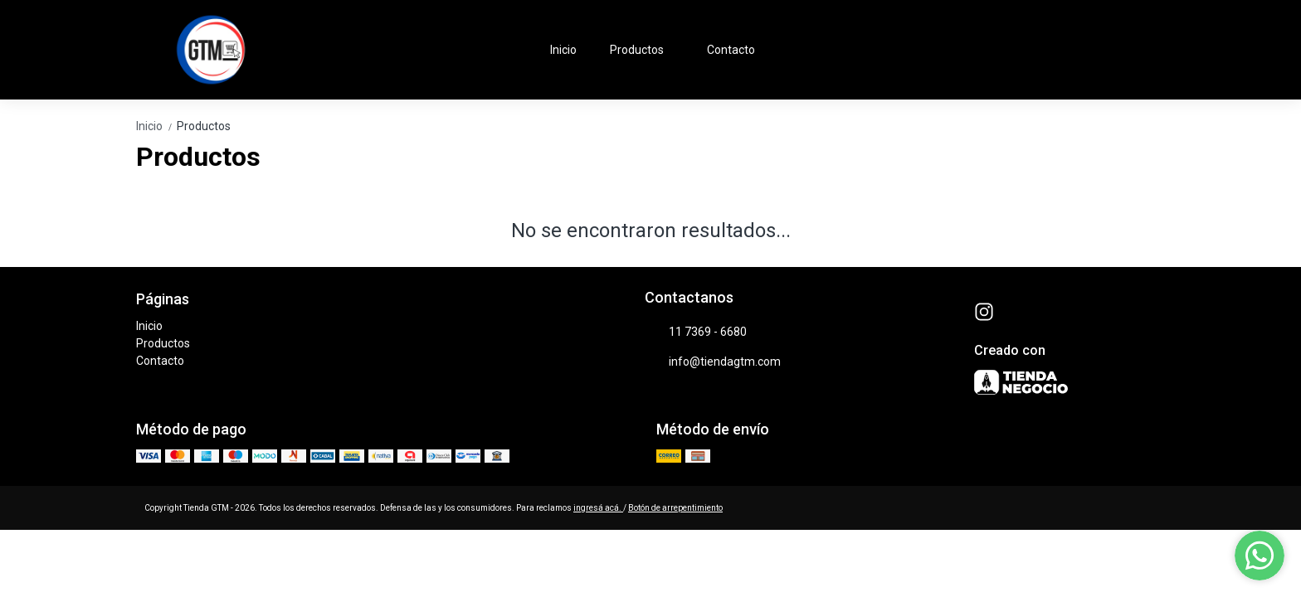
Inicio (563, 49)
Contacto (731, 49)
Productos (645, 49)
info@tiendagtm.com (713, 362)
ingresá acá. (598, 507)
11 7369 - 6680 (696, 332)
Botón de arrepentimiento (675, 507)
